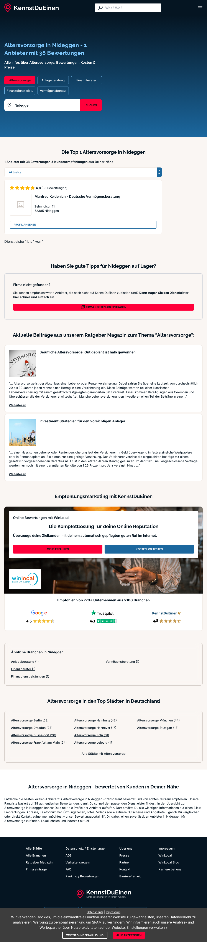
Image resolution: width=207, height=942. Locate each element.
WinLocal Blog (168, 862)
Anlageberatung (25, 661)
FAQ (68, 869)
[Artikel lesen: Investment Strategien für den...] (22, 432)
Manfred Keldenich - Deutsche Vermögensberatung (77, 196)
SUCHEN (91, 105)
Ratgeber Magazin (39, 862)
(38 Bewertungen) (54, 188)
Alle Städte (34, 848)
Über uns (125, 848)
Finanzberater (23, 669)
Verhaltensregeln (78, 862)
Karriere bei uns (169, 869)
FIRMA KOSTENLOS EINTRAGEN (103, 307)
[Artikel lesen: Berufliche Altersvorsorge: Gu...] (22, 363)
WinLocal (165, 855)
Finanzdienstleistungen (30, 676)
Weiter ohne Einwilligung (85, 935)
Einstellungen (96, 848)
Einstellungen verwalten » (147, 927)
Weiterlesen (17, 405)
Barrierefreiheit (130, 876)
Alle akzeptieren (128, 935)
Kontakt (124, 869)
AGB (69, 855)
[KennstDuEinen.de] (31, 7)
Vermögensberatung (122, 661)
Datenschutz (75, 848)
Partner (124, 862)
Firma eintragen (37, 869)
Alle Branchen (36, 855)
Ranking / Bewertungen (82, 876)
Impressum (166, 848)
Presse (124, 855)
